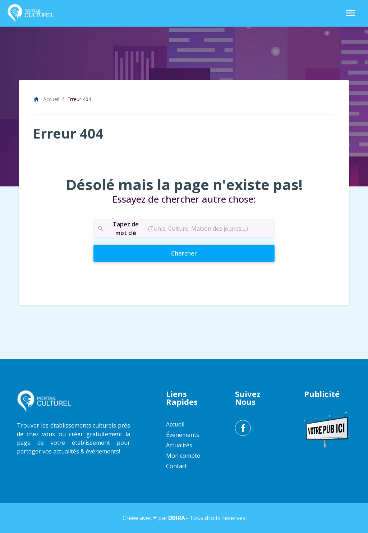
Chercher (196, 253)
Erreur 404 (79, 99)
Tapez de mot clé (118, 228)
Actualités (179, 445)
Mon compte (183, 456)
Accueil (46, 99)
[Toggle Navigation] (350, 13)
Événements (182, 435)
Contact (176, 466)
